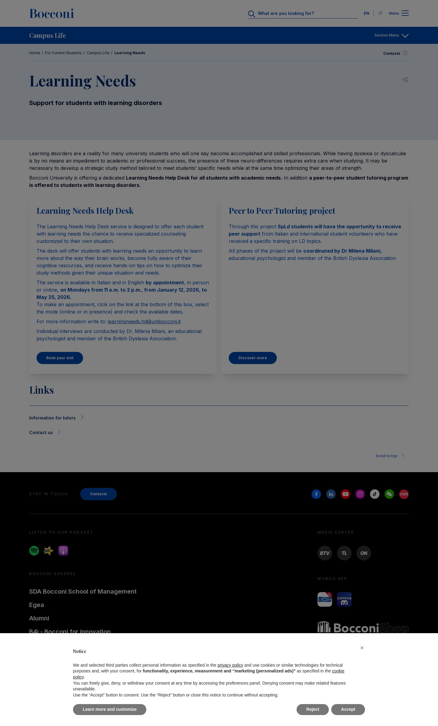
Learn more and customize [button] (110, 709)
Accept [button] (348, 709)
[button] (362, 648)
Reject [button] (312, 709)
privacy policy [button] (230, 665)
